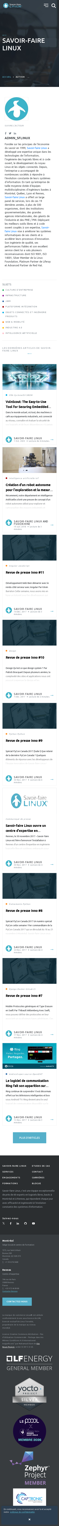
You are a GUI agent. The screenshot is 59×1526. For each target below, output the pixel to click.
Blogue (36, 1183)
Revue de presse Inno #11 (25, 572)
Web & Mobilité (15, 322)
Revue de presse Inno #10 (25, 657)
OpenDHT (37, 1074)
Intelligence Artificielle (21, 333)
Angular (13, 566)
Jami (8, 301)
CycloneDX (20, 395)
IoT (37, 478)
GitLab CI (30, 989)
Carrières (38, 1177)
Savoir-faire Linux (37, 148)
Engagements (11, 1177)
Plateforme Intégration (21, 306)
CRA (11, 395)
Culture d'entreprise (19, 290)
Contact (37, 1172)
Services (8, 1172)
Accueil (6, 77)
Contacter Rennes (9, 1291)
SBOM (29, 395)
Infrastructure (16, 295)
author (20, 77)
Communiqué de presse (18, 819)
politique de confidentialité (22, 1512)
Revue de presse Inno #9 (24, 740)
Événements (15, 904)
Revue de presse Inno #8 (24, 910)
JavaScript (23, 566)
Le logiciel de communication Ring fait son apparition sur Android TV (27, 1086)
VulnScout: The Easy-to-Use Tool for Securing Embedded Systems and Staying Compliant (29, 407)
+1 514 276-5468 (11, 1262)
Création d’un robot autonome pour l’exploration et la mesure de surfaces (29, 490)
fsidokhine (22, 523)
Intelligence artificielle (22, 478)
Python (13, 734)
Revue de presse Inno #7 (24, 996)
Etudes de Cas (41, 1166)
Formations (10, 1183)
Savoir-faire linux (14, 1166)
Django (13, 989)
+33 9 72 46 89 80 (12, 1288)
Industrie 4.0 (14, 327)
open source (25, 1074)
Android (13, 1074)
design (12, 651)
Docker (21, 989)
